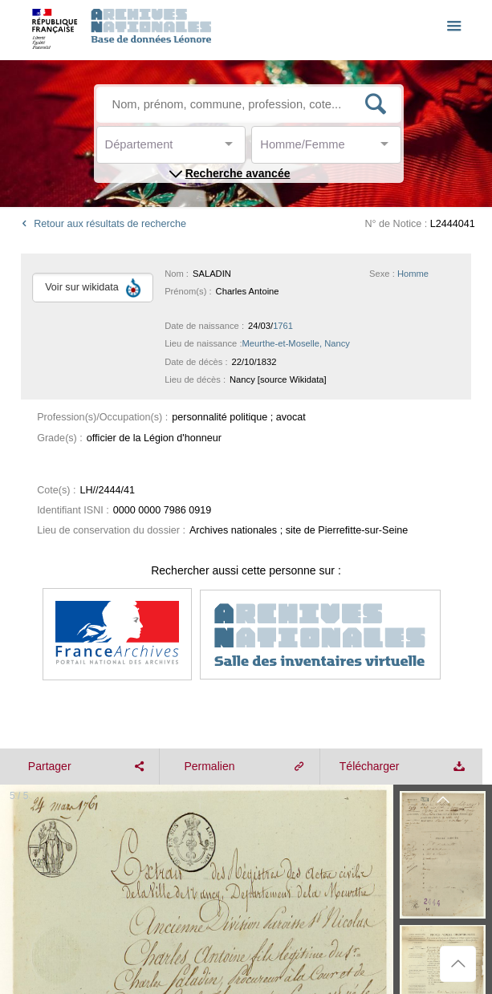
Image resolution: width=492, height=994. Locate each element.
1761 (283, 326)
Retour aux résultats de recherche (101, 223)
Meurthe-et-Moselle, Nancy (296, 343)
